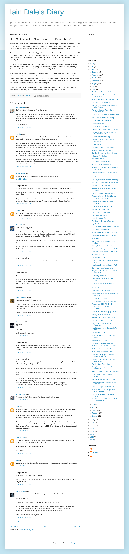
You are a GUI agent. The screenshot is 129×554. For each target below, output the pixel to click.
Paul (17, 460)
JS (93, 455)
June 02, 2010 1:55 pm (23, 290)
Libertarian (19, 322)
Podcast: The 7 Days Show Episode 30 (105, 129)
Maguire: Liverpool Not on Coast (102, 150)
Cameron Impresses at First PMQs (103, 379)
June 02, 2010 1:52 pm (23, 266)
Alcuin (18, 406)
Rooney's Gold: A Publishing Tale (103, 315)
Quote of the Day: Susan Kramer (102, 206)
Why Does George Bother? (101, 185)
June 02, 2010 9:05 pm (23, 517)
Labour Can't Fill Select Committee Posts (105, 115)
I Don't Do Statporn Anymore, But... (103, 387)
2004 (92, 434)
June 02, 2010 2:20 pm (23, 315)
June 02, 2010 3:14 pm (23, 352)
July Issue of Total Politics (100, 209)
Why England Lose (98, 123)
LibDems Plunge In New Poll (101, 120)
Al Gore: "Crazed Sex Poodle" (102, 165)
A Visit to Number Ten (99, 218)
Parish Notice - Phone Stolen (101, 364)
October (95, 78)
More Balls (95, 238)
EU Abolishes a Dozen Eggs (101, 137)
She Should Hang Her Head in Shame (104, 153)
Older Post (76, 526)
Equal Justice (96, 224)
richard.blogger (21, 297)
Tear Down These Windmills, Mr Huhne (105, 252)
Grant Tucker (96, 449)
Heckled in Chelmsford (99, 298)
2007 (92, 425)
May (93, 404)
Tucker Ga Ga (96, 144)
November (95, 75)
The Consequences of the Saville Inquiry (105, 227)
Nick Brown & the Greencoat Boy (102, 291)
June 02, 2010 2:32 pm (23, 336)
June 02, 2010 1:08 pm (23, 127)
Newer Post (14, 526)
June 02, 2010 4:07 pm (23, 466)
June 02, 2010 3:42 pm (23, 431)
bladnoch (19, 225)
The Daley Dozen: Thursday (101, 162)
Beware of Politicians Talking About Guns (105, 371)
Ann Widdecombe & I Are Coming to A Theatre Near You (104, 400)
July (93, 86)
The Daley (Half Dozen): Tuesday (103, 221)
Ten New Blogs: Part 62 (99, 332)
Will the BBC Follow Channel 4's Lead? (105, 183)
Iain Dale (95, 452)
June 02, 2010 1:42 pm (23, 251)
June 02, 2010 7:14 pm (23, 484)
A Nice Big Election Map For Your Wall (104, 232)
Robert (18, 210)
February (95, 413)
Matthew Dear (20, 394)
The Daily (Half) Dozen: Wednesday (103, 92)
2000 (92, 440)
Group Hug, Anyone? (99, 276)
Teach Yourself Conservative (101, 212)
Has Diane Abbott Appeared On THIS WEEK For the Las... (104, 133)
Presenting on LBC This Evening (102, 304)
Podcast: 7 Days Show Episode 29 (103, 193)
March (94, 410)
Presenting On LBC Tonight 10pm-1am (104, 196)
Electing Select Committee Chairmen (104, 301)
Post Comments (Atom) (26, 530)
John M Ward (20, 107)
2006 (92, 428)
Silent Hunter (20, 491)
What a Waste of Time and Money (103, 118)
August (94, 84)
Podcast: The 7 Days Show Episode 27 (105, 317)
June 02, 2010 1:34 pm (23, 204)
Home (46, 526)
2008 (92, 422)
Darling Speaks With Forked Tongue (104, 235)
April (94, 407)
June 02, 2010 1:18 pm (23, 167)
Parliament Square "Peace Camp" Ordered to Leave (103, 111)
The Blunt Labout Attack (100, 177)
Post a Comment (18, 522)
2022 (92, 64)
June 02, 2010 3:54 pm (23, 454)
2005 (92, 431)
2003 (92, 437)
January (95, 416)
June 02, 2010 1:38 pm (23, 218)
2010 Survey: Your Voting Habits (102, 352)
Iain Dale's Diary (37, 12)
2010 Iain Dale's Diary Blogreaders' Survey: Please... (103, 390)
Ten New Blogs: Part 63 (99, 257)
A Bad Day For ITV (98, 255)
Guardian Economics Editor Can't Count (105, 99)
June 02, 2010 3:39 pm (23, 400)
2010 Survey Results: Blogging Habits (104, 346)
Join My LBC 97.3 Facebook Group (103, 246)
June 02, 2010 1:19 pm (23, 179)
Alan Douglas (20, 437)
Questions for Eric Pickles (100, 126)
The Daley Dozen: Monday (100, 230)
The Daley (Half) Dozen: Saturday (103, 147)
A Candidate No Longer (99, 215)
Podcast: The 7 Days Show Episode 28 (105, 249)
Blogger (73, 543)
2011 (92, 67)
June (94, 89)
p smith (18, 134)
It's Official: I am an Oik (99, 340)
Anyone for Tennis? (98, 159)
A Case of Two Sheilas (99, 156)
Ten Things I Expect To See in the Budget (105, 180)
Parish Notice (96, 288)
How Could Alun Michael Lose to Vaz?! (104, 265)
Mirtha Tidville (20, 173)
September (96, 81)
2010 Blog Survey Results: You (102, 349)
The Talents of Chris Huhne (101, 199)
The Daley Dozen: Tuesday (101, 102)
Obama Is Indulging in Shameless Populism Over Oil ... (103, 355)
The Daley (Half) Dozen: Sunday (102, 320)
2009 (92, 420)
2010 (92, 69)
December (95, 72)
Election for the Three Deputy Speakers (105, 312)
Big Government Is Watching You (103, 268)
